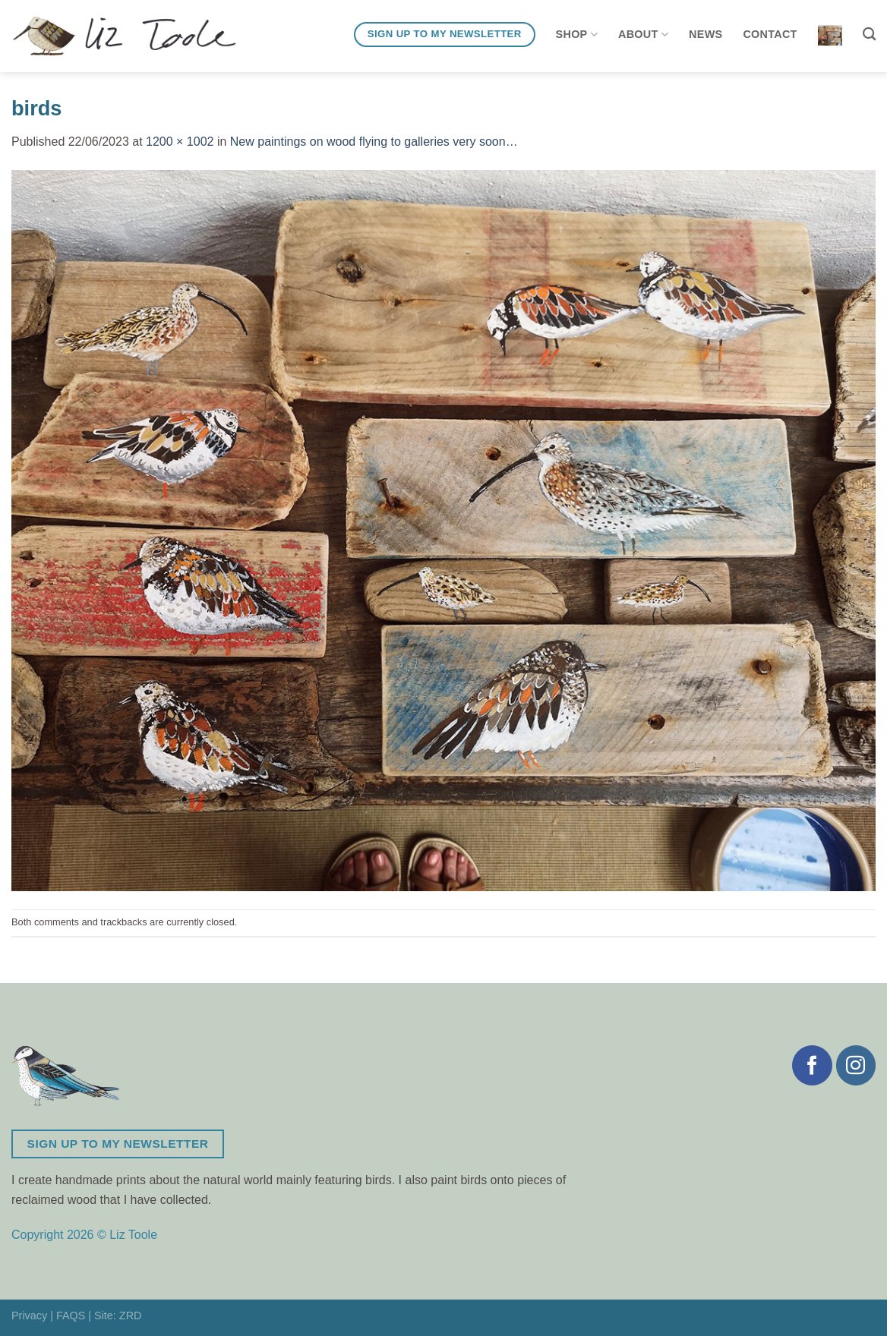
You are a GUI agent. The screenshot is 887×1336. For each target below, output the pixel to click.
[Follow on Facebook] (812, 1065)
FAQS (70, 1315)
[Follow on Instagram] (856, 1065)
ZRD (130, 1315)
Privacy (29, 1315)
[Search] (869, 34)
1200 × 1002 (179, 141)
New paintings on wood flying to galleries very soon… (374, 141)
